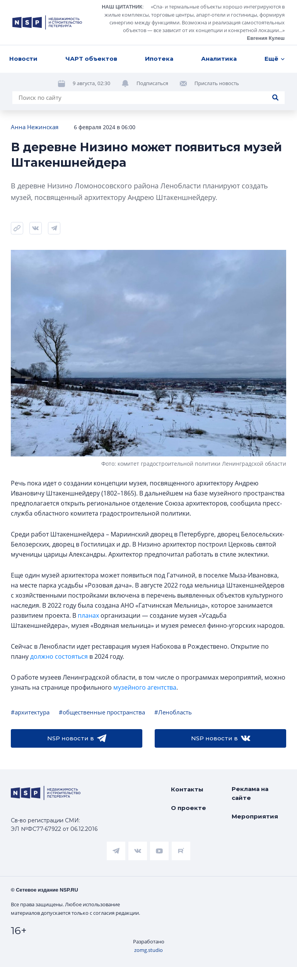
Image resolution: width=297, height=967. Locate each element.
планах (88, 615)
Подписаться (152, 44)
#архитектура (30, 712)
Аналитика (219, 20)
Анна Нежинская (34, 127)
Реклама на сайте (250, 793)
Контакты (187, 789)
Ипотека (159, 20)
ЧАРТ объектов (91, 20)
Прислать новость (217, 44)
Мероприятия (255, 816)
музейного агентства (144, 687)
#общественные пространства (102, 712)
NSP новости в (76, 738)
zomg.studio (148, 949)
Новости (23, 20)
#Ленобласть (173, 712)
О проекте (188, 808)
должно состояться (59, 656)
